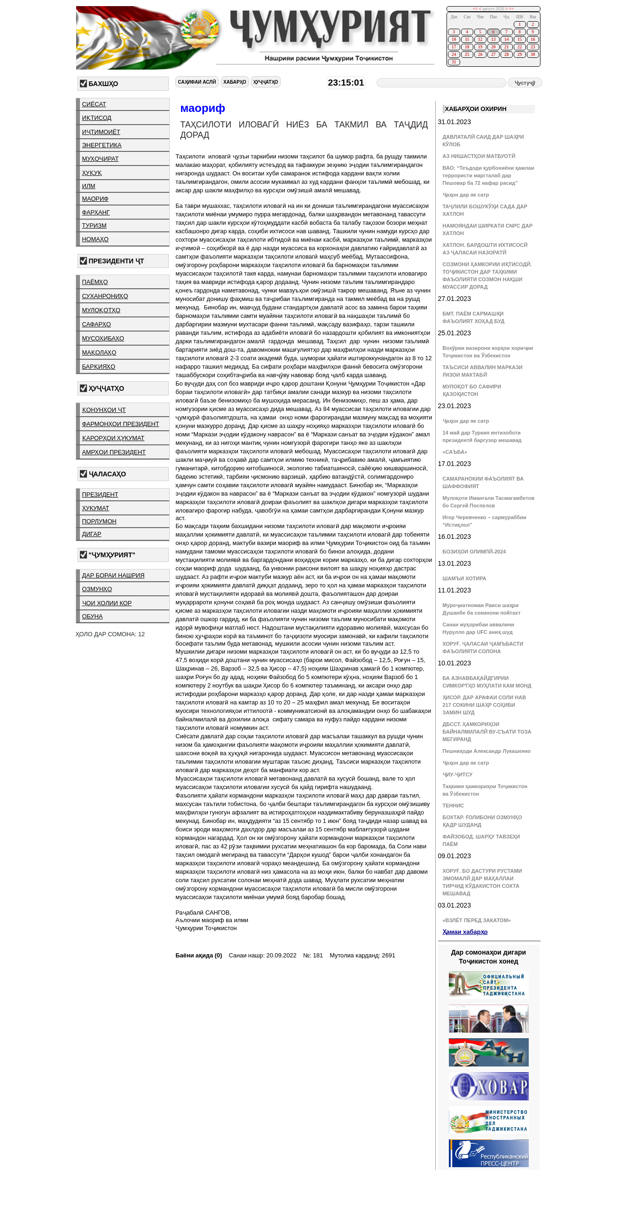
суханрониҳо (105, 296)
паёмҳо (95, 281)
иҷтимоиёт (101, 131)
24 (454, 54)
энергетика (102, 145)
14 (506, 39)
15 (519, 39)
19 (480, 47)
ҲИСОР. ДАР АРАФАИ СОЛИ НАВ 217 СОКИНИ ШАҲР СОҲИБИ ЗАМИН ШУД (484, 705)
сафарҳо (96, 324)
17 (454, 47)
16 (533, 39)
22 (519, 47)
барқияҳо (99, 366)
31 (454, 62)
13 (493, 39)
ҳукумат (96, 508)
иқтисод (97, 117)
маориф (95, 198)
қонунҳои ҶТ (104, 409)
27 (493, 54)
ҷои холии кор (107, 603)
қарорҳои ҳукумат (113, 438)
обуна (92, 616)
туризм (94, 225)
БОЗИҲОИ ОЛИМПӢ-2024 (474, 551)
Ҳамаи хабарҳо (465, 931)
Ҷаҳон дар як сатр (466, 195)
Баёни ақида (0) (198, 955)
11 (467, 39)
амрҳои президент (114, 452)
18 (467, 47)
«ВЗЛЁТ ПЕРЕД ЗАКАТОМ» (477, 920)
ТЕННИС (453, 805)
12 (480, 39)
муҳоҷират (100, 158)
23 (533, 47)
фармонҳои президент (120, 423)
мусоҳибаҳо (103, 338)
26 (480, 54)
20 (493, 47)
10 (454, 39)
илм (88, 186)
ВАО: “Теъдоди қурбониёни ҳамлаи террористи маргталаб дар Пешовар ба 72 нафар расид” (488, 175)
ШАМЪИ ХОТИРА (464, 578)
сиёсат (94, 104)
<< (475, 9)
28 (506, 54)
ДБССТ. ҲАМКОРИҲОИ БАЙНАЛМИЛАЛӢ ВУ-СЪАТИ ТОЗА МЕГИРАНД (487, 731)
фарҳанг (96, 212)
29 (519, 54)
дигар (92, 533)
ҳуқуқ (92, 172)
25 (467, 54)
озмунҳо (97, 589)
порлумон (99, 521)
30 (533, 54)
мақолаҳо (99, 352)
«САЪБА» (455, 452)
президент (100, 494)
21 (506, 47)
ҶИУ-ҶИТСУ (458, 774)
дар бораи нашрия (113, 575)
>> (511, 9)
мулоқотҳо (101, 310)
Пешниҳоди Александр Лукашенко (487, 751)
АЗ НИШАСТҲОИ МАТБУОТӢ (479, 156)
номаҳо (95, 239)
